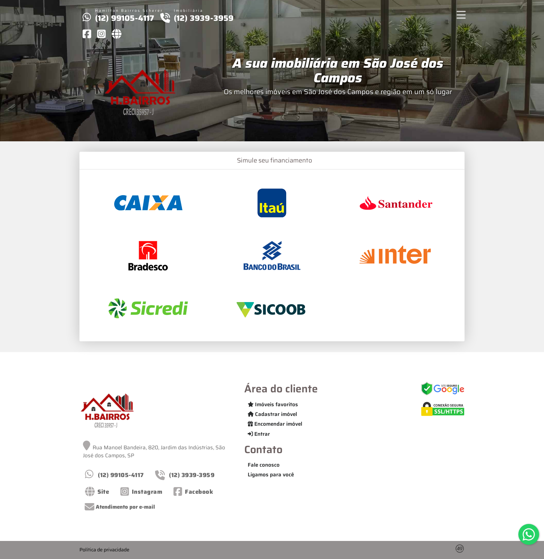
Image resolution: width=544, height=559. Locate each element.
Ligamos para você (271, 474)
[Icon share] (86, 34)
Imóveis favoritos (273, 404)
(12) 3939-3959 (204, 18)
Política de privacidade (104, 549)
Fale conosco (264, 465)
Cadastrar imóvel (272, 414)
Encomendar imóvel (275, 424)
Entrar (259, 434)
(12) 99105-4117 (124, 18)
